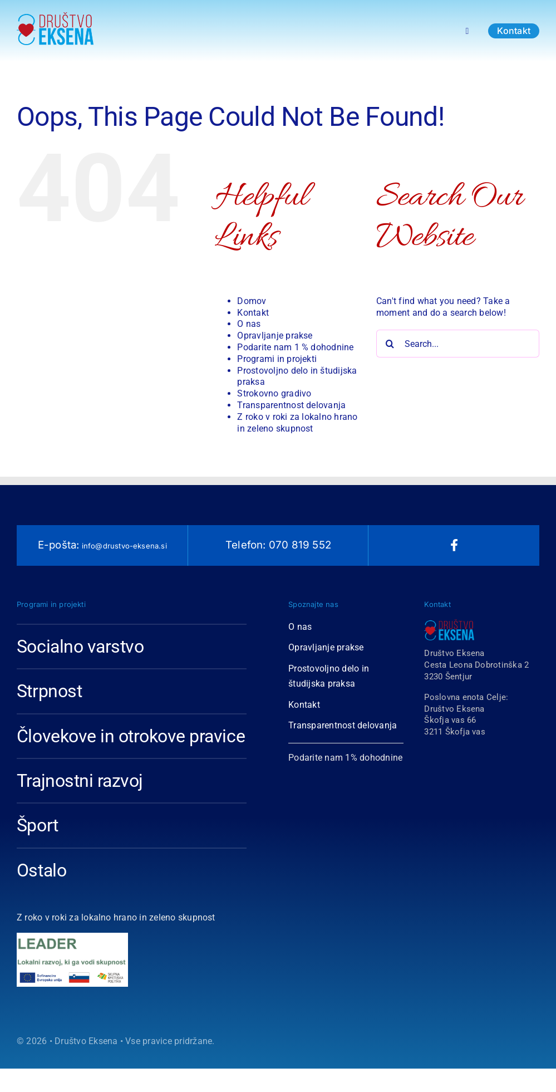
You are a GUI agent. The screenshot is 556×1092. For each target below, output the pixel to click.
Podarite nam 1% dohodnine (345, 757)
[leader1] (72, 937)
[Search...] (457, 344)
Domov (251, 301)
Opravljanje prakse (274, 335)
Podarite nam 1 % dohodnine (295, 347)
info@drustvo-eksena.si (123, 545)
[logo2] (72, 972)
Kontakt (253, 312)
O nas (248, 324)
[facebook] (454, 545)
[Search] (390, 344)
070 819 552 (298, 544)
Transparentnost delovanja (291, 405)
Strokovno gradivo (274, 393)
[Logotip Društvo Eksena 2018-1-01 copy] (55, 16)
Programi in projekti (277, 359)
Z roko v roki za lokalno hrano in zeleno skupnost (297, 423)
